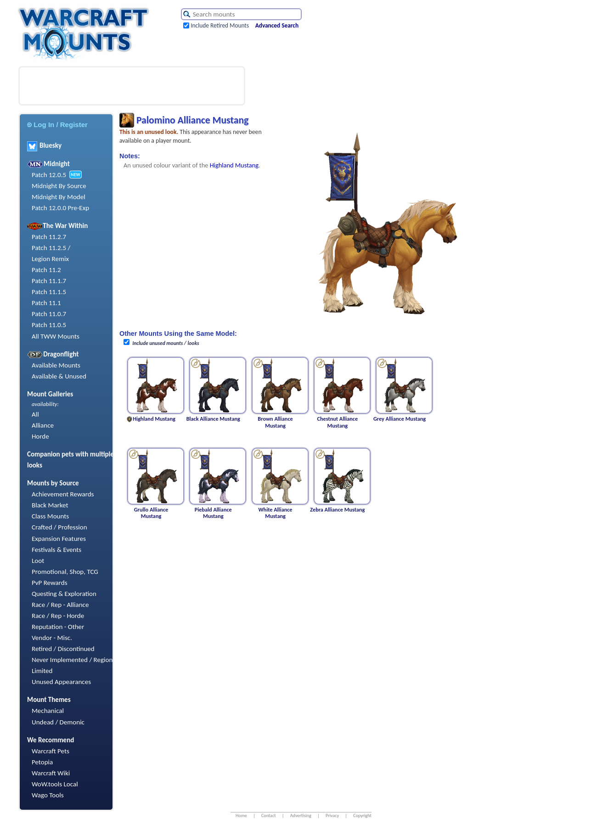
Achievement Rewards (63, 494)
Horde (40, 436)
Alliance (43, 425)
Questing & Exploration (64, 594)
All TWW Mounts (55, 336)
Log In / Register (57, 124)
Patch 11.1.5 (49, 292)
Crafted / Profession (59, 527)
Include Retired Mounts (220, 25)
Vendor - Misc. (52, 638)
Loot (38, 560)
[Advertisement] (131, 86)
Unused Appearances (61, 682)
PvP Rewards (50, 583)
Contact (268, 815)
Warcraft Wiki (51, 773)
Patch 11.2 (46, 270)
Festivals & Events (56, 549)
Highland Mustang (234, 165)
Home (241, 815)
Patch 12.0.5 (49, 175)
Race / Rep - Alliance (60, 605)
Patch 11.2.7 (49, 237)
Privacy (332, 815)
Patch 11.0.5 (49, 325)
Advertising (300, 815)
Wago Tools (48, 795)
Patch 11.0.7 (49, 314)
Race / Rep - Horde (58, 616)
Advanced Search (276, 25)
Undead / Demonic (58, 722)
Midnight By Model (58, 197)
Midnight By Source (59, 186)
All (35, 414)
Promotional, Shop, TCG (65, 572)
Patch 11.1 (46, 303)
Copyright (362, 815)
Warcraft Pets (50, 751)
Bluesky (44, 145)
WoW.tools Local (55, 784)
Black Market (50, 505)
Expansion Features (59, 538)
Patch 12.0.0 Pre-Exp (60, 208)
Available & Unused (59, 376)
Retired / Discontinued (63, 649)
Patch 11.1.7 (49, 281)
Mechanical (48, 711)
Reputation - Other (58, 627)
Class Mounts (50, 516)
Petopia (42, 762)
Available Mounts (56, 365)
